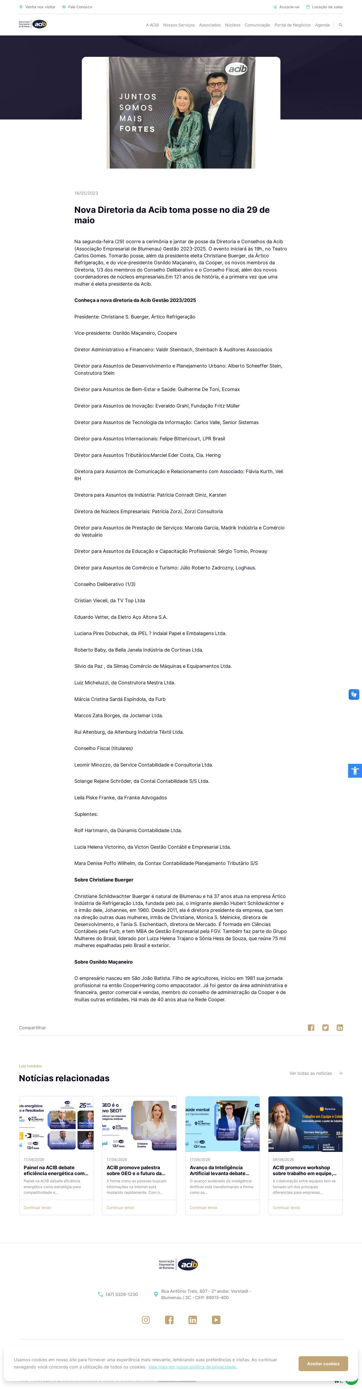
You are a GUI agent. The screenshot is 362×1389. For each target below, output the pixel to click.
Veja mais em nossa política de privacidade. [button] (192, 1367)
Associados (210, 24)
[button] (355, 771)
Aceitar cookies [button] (323, 1363)
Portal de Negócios (293, 24)
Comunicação (257, 24)
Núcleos (232, 24)
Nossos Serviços (179, 24)
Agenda (322, 24)
